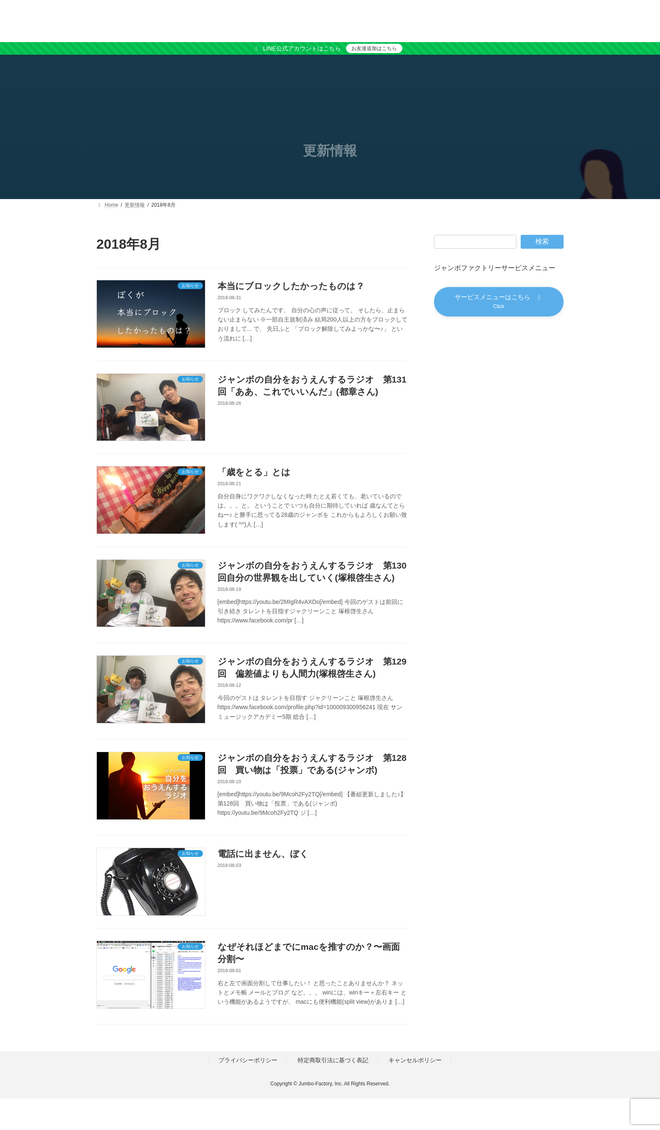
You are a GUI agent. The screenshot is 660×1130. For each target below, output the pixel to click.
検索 (542, 241)
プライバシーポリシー (247, 1060)
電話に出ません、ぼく (263, 854)
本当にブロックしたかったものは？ (291, 286)
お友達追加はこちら (374, 48)
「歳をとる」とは (254, 472)
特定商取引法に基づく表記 (333, 1060)
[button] (499, 302)
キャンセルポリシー (415, 1060)
